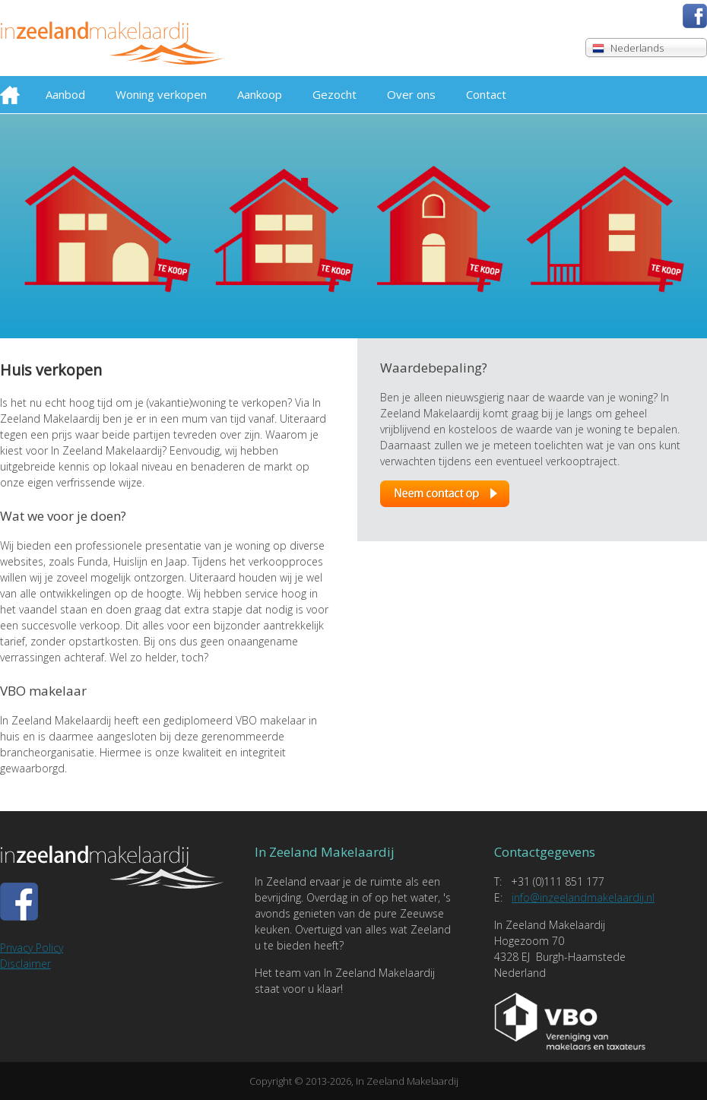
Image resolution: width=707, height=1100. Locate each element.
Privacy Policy (31, 947)
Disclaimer (25, 963)
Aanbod (65, 94)
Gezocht (334, 94)
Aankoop (259, 94)
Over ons (411, 94)
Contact (486, 94)
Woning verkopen (161, 94)
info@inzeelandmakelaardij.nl (583, 897)
